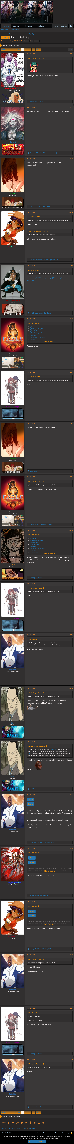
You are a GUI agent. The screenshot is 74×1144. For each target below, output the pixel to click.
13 (15, 49)
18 (33, 49)
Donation (15, 26)
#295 (70, 795)
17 (29, 49)
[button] (21, 26)
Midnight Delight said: (36, 1064)
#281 (70, 54)
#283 (70, 159)
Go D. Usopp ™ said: (36, 58)
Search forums (15, 30)
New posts (4, 30)
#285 (70, 265)
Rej (13, 723)
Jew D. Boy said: (34, 639)
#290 (70, 530)
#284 (70, 212)
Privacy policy (59, 1133)
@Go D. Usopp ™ (37, 333)
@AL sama (54, 749)
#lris (31, 41)
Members (40, 26)
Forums (6, 26)
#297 (70, 901)
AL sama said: (34, 217)
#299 (70, 1008)
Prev (4, 49)
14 (19, 49)
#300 (70, 1059)
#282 (70, 107)
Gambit (14, 142)
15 (22, 49)
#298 (70, 955)
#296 (70, 848)
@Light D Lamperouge (44, 278)
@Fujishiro (64, 278)
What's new (28, 26)
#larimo (26, 41)
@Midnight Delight (37, 329)
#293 (70, 688)
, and (44, 153)
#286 (70, 319)
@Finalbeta (35, 331)
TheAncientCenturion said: (38, 231)
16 (26, 49)
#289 (70, 477)
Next (38, 49)
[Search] (71, 26)
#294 (70, 741)
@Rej (31, 753)
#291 (70, 583)
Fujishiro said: (33, 323)
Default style (7, 1133)
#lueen (37, 41)
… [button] (12, 49)
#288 (70, 423)
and (38, 101)
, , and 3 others (43, 842)
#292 (70, 635)
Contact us (38, 1133)
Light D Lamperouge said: (37, 746)
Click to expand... (50, 342)
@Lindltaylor (32, 280)
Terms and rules (48, 1133)
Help (67, 1133)
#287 (70, 372)
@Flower (56, 278)
